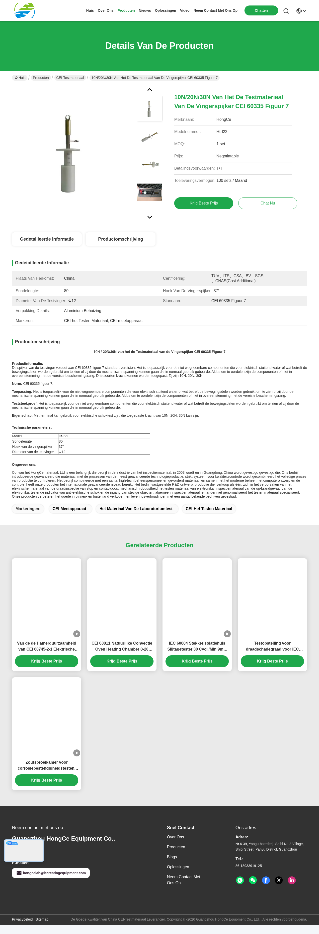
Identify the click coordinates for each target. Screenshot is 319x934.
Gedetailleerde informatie (47, 239)
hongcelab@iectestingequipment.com (51, 881)
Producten (41, 78)
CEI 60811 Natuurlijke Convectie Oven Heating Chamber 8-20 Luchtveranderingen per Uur (121, 655)
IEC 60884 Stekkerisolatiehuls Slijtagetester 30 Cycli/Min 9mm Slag (197, 655)
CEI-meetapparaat (69, 517)
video (185, 10)
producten (126, 10)
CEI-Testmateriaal (70, 78)
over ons (105, 10)
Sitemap (42, 928)
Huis (90, 10)
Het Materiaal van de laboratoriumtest (135, 517)
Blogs (172, 866)
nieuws (145, 10)
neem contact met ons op (215, 10)
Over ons (175, 846)
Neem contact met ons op (183, 888)
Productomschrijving (120, 239)
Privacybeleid (22, 928)
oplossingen (165, 10)
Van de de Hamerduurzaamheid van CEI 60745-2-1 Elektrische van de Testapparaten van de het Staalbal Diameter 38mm (47, 655)
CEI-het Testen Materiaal (209, 517)
